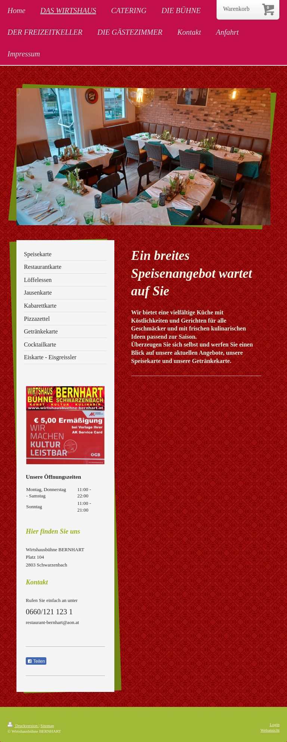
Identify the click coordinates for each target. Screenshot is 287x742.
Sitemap (47, 725)
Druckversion (22, 725)
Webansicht (270, 730)
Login (275, 724)
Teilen (36, 661)
